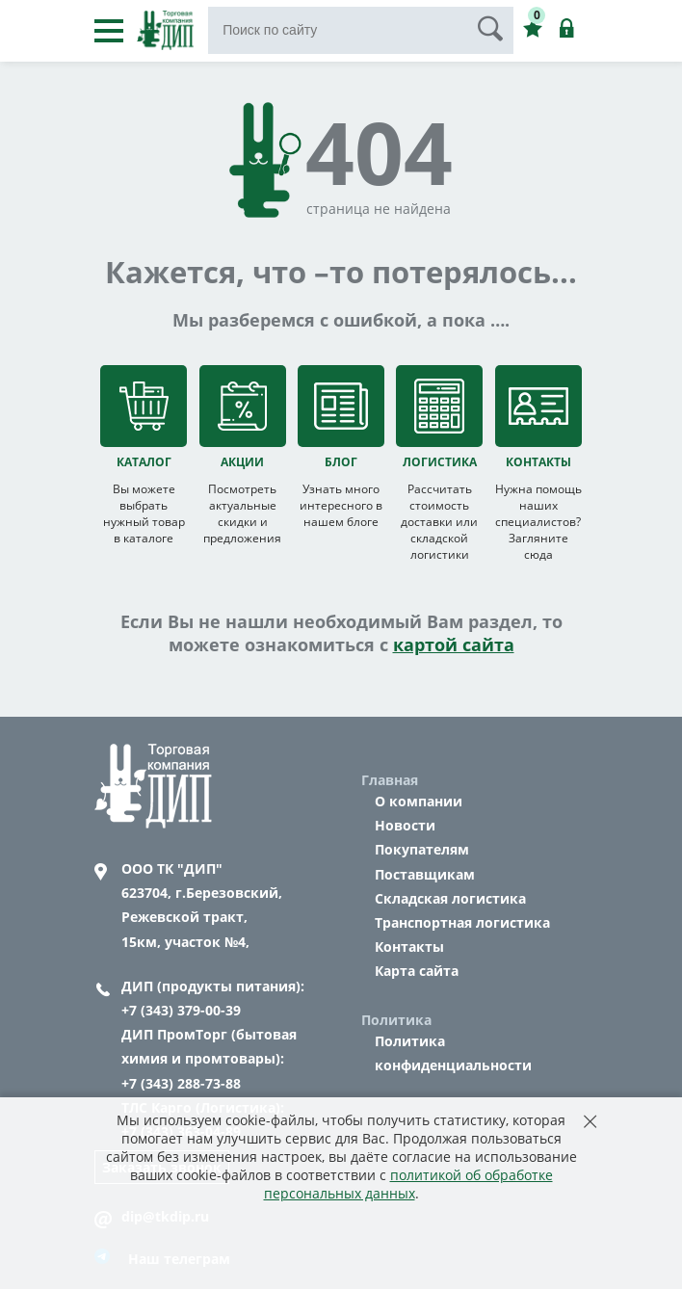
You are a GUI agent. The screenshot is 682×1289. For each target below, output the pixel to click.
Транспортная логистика (462, 922)
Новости (405, 825)
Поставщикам (425, 874)
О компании (418, 801)
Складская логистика (450, 898)
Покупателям (422, 849)
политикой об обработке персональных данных (408, 1184)
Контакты (409, 946)
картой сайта (453, 644)
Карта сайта (417, 970)
